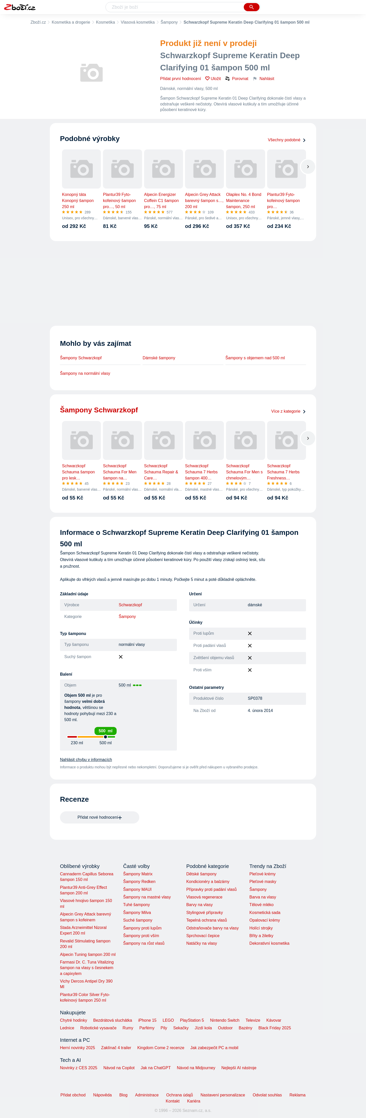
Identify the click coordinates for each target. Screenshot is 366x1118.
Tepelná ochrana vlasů (206, 920)
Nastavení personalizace (223, 1095)
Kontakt (172, 1101)
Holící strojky (261, 928)
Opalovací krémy (264, 920)
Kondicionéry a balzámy (208, 881)
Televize (253, 1020)
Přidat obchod (73, 1095)
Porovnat (236, 78)
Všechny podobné (287, 140)
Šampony (169, 22)
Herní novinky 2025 (77, 1048)
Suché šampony (137, 920)
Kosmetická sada (264, 912)
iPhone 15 (147, 1020)
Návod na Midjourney (196, 1068)
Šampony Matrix (137, 874)
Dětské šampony (201, 874)
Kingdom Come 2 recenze (160, 1048)
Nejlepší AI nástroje (238, 1068)
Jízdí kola (203, 1028)
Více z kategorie (288, 411)
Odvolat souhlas (267, 1095)
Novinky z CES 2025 (78, 1068)
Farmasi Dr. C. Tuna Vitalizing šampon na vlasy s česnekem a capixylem (87, 968)
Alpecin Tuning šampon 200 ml (88, 954)
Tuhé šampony (136, 905)
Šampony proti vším (141, 936)
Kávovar (273, 1020)
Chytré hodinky (73, 1020)
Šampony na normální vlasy (85, 373)
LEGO (168, 1020)
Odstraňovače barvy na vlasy (212, 928)
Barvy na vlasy (199, 905)
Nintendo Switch (225, 1020)
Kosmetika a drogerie (71, 22)
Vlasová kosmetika (138, 22)
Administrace (147, 1095)
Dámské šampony (159, 358)
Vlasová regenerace (204, 897)
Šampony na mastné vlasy (147, 897)
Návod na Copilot (119, 1068)
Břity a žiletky (261, 936)
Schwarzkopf (130, 605)
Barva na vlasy (262, 897)
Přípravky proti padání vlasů (211, 889)
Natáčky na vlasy (201, 943)
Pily (164, 1028)
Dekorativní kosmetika (269, 943)
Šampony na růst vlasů (143, 943)
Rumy (128, 1028)
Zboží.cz (38, 22)
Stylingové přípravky (204, 912)
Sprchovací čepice (203, 936)
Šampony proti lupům (142, 928)
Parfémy (147, 1028)
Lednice (67, 1028)
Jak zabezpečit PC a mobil (214, 1048)
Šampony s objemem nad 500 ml (255, 358)
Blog (123, 1095)
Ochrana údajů (179, 1095)
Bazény (245, 1028)
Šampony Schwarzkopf (81, 358)
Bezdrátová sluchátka (112, 1020)
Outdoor (225, 1028)
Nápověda (102, 1095)
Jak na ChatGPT (156, 1068)
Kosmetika (105, 22)
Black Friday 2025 (274, 1028)
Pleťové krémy (262, 874)
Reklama (297, 1095)
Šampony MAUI (137, 889)
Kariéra (193, 1101)
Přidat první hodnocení (180, 78)
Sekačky (180, 1028)
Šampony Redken (139, 881)
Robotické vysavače (98, 1028)
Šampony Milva (137, 912)
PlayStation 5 (192, 1020)
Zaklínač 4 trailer (116, 1048)
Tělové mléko (261, 905)
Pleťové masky (262, 881)
